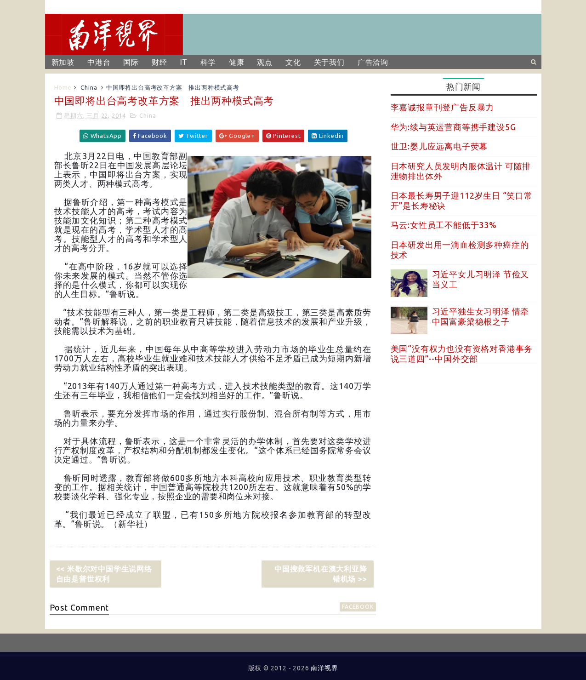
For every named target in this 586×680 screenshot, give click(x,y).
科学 (208, 62)
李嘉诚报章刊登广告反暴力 (443, 107)
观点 (265, 62)
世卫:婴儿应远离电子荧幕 (439, 146)
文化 (293, 62)
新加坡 (62, 62)
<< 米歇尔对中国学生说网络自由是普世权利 (104, 574)
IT (184, 62)
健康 (237, 62)
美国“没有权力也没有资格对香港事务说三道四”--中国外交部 (462, 353)
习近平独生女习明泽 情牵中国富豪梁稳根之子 (480, 316)
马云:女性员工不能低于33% (444, 224)
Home (63, 87)
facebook (357, 607)
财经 (159, 62)
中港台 (98, 62)
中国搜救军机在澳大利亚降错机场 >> (320, 574)
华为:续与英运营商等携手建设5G (453, 126)
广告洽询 (373, 62)
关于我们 (329, 62)
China (88, 87)
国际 (131, 62)
